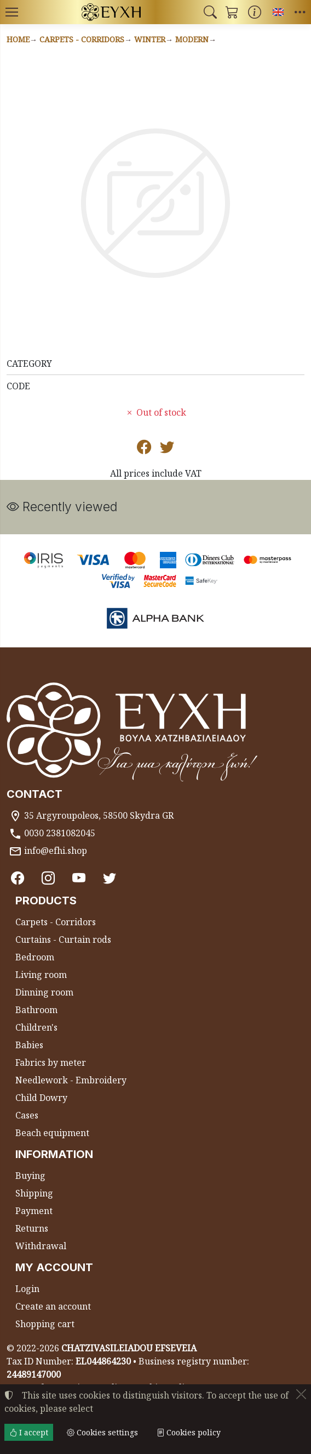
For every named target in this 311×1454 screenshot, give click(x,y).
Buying (30, 1176)
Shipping (34, 1193)
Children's (36, 1027)
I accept (28, 1432)
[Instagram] (48, 878)
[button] (210, 12)
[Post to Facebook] (144, 449)
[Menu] (11, 12)
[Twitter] (109, 878)
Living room (41, 975)
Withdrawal (40, 1246)
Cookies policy (189, 1432)
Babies (29, 1045)
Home (18, 39)
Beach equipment (52, 1133)
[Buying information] (254, 12)
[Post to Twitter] (167, 449)
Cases (26, 1115)
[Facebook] (17, 878)
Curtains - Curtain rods (63, 939)
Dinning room (44, 992)
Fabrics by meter (50, 1062)
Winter (149, 39)
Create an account (53, 1306)
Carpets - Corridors (81, 39)
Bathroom (36, 1010)
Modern (192, 39)
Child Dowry (41, 1098)
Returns (31, 1228)
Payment (34, 1211)
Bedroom (34, 957)
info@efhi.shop (55, 851)
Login (27, 1289)
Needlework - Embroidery (70, 1080)
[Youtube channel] (78, 878)
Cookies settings (102, 1432)
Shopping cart (44, 1324)
